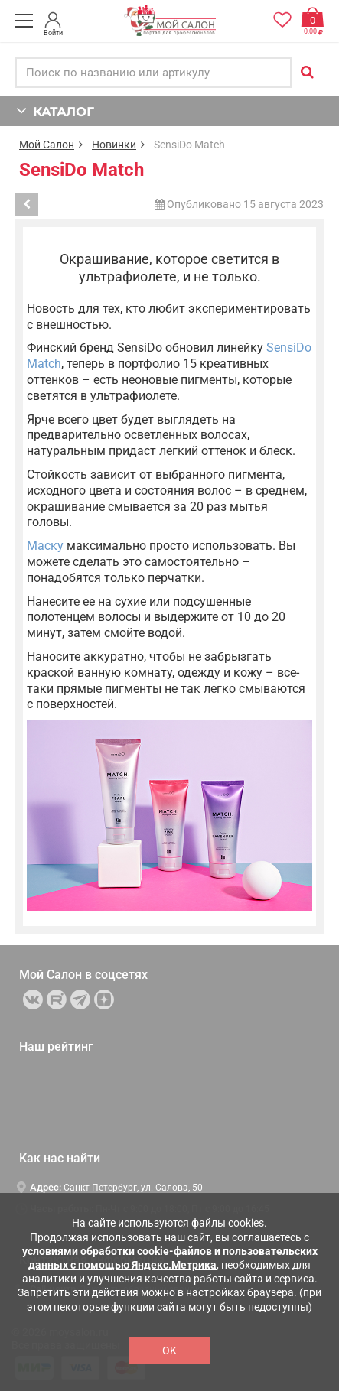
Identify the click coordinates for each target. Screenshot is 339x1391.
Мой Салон (46, 144)
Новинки (114, 144)
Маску (45, 545)
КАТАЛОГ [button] (54, 110)
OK (169, 1350)
